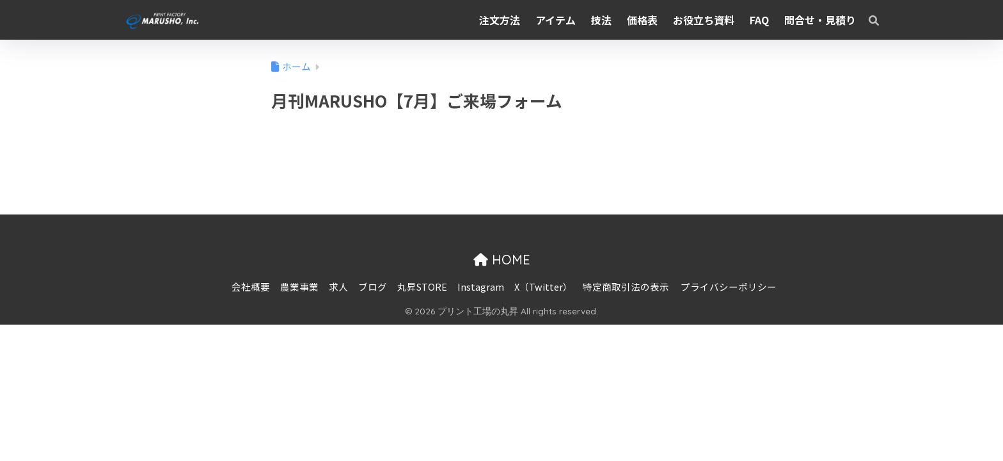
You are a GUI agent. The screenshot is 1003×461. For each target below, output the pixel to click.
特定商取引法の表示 (626, 286)
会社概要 (251, 286)
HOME (501, 260)
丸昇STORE (422, 286)
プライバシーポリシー (729, 286)
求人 (338, 286)
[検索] (867, 20)
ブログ (372, 286)
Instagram (480, 286)
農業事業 (299, 286)
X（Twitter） (543, 286)
